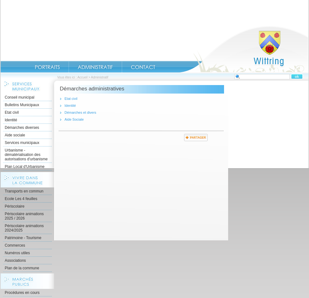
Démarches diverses (22, 127)
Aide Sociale (74, 119)
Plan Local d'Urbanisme (24, 166)
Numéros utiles (17, 253)
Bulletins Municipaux (22, 105)
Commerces (15, 245)
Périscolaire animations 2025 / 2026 (24, 216)
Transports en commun (24, 191)
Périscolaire (15, 206)
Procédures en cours (22, 292)
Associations (15, 260)
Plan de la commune (22, 268)
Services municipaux (22, 142)
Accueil (243, 49)
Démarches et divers (80, 112)
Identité (11, 120)
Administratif (95, 67)
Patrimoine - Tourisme (23, 238)
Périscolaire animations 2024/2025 (24, 228)
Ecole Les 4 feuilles (21, 199)
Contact (143, 67)
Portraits (47, 67)
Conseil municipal (19, 97)
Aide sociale (15, 135)
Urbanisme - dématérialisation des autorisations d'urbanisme (26, 154)
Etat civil (12, 112)
